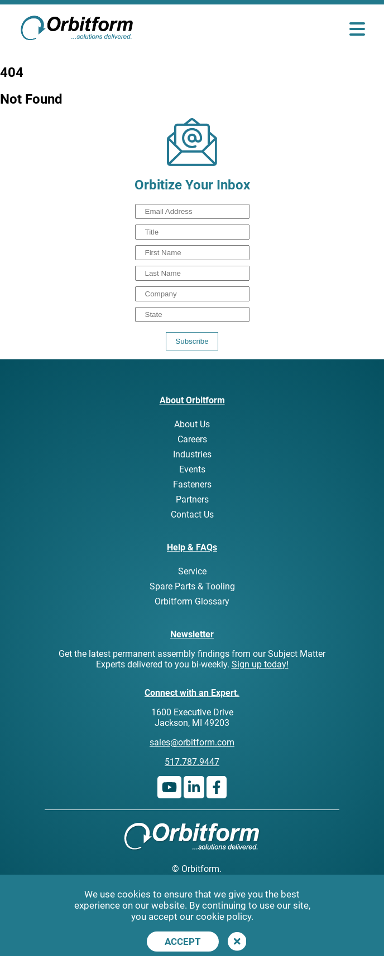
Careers (192, 439)
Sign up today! (260, 664)
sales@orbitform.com (192, 742)
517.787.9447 (192, 762)
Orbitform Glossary (192, 601)
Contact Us (192, 514)
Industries (192, 454)
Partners (192, 499)
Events (192, 469)
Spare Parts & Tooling (192, 586)
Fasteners (192, 484)
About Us (192, 424)
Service (192, 571)
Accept (183, 941)
